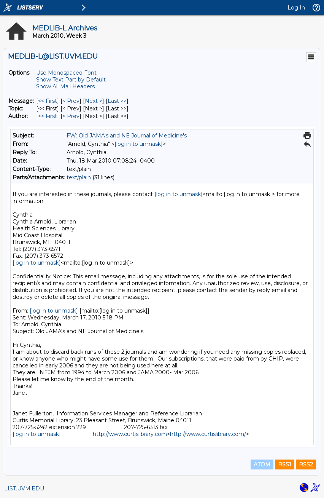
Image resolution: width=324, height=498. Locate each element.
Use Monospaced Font (66, 72)
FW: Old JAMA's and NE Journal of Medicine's (127, 135)
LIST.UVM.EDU (24, 488)
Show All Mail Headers (65, 86)
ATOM (262, 464)
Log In (296, 7)
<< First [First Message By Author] (47, 116)
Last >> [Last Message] (117, 100)
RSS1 (284, 464)
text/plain (79, 177)
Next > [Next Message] (93, 100)
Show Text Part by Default (71, 79)
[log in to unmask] (138, 143)
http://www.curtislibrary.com (130, 434)
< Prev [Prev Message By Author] (70, 116)
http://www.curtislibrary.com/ (208, 434)
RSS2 (306, 464)
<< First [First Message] (47, 100)
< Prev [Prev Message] (70, 100)
